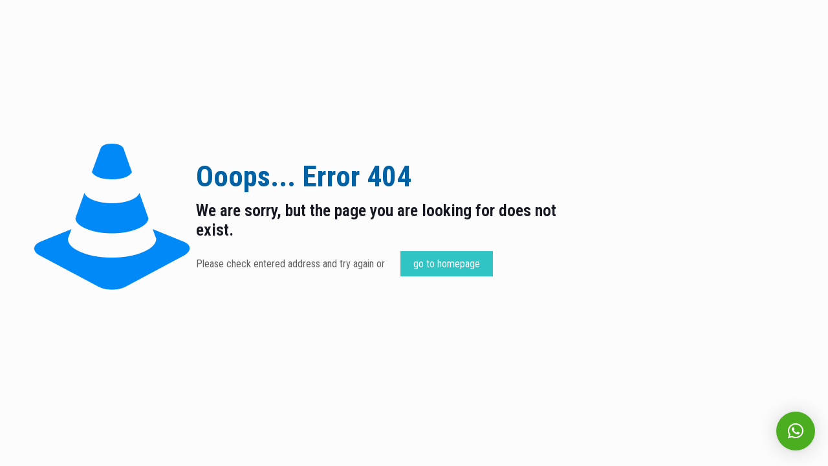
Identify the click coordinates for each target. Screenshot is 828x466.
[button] (795, 431)
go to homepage (446, 264)
